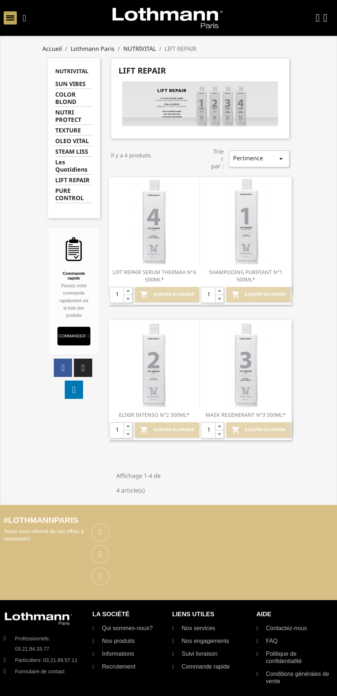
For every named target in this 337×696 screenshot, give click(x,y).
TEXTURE (68, 130)
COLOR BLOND (65, 98)
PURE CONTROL (69, 194)
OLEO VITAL (72, 141)
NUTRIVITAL (71, 71)
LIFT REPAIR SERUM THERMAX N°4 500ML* (154, 276)
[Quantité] (116, 295)
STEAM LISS (71, 152)
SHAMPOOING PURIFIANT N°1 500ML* (245, 276)
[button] (74, 336)
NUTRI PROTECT (68, 116)
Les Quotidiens (71, 165)
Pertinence (259, 158)
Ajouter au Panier (167, 294)
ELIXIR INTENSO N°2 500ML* (154, 414)
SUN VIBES (70, 84)
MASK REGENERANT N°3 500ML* (246, 414)
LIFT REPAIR (72, 180)
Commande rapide (74, 275)
